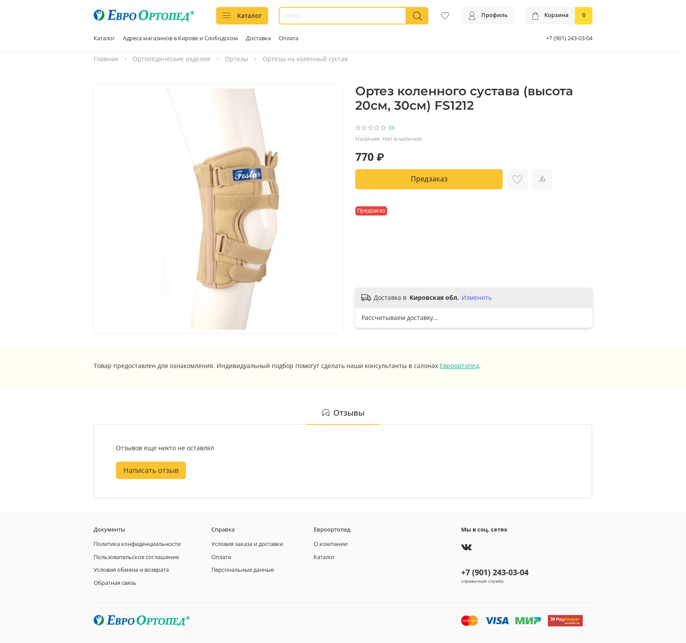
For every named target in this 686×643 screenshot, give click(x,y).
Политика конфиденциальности (137, 544)
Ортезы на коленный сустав (305, 59)
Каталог (242, 15)
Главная (106, 59)
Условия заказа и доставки (247, 544)
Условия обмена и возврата (131, 569)
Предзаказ (429, 179)
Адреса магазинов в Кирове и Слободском (180, 38)
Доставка (258, 38)
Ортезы (236, 59)
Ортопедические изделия (171, 59)
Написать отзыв (150, 470)
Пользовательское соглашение (136, 557)
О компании (330, 544)
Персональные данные (242, 569)
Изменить (477, 298)
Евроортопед (459, 365)
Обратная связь (115, 583)
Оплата (288, 38)
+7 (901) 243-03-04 (569, 38)
